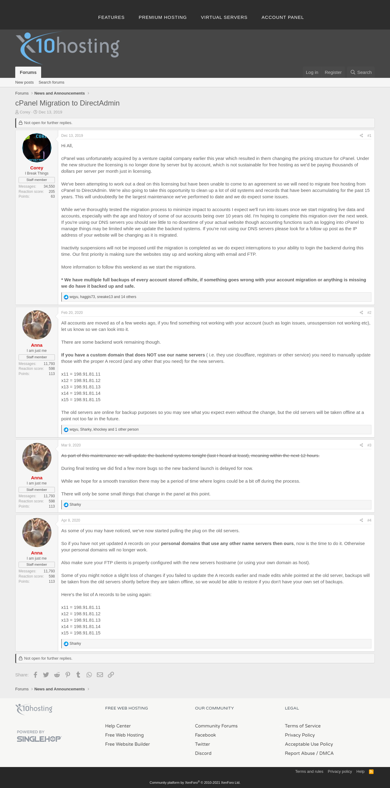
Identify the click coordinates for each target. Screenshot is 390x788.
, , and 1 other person (104, 429)
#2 (369, 313)
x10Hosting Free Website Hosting (33, 709)
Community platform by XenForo (195, 782)
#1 (369, 136)
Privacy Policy (300, 735)
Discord (203, 753)
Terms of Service (303, 726)
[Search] (361, 72)
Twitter (202, 744)
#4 (369, 520)
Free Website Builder (127, 744)
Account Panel (283, 17)
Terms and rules (309, 771)
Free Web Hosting (124, 735)
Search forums (52, 82)
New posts (24, 82)
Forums (28, 72)
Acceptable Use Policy (309, 744)
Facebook (205, 735)
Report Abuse (300, 753)
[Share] (361, 135)
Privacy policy (340, 771)
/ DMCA (325, 753)
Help (360, 771)
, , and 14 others (102, 297)
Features (111, 17)
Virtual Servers (224, 17)
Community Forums (216, 726)
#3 (369, 445)
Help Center (118, 726)
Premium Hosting (163, 17)
